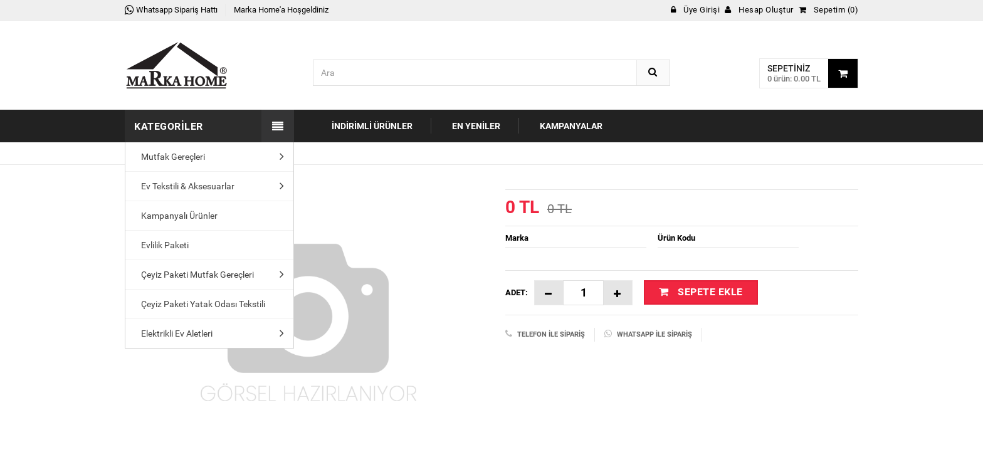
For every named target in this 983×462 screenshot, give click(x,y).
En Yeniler (476, 126)
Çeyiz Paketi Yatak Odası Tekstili (200, 304)
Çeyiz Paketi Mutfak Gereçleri (194, 275)
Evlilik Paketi (162, 245)
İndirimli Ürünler (372, 126)
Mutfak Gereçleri (170, 157)
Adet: (516, 292)
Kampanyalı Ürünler (176, 216)
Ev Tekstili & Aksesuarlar (184, 186)
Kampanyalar (571, 126)
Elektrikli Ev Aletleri (174, 333)
